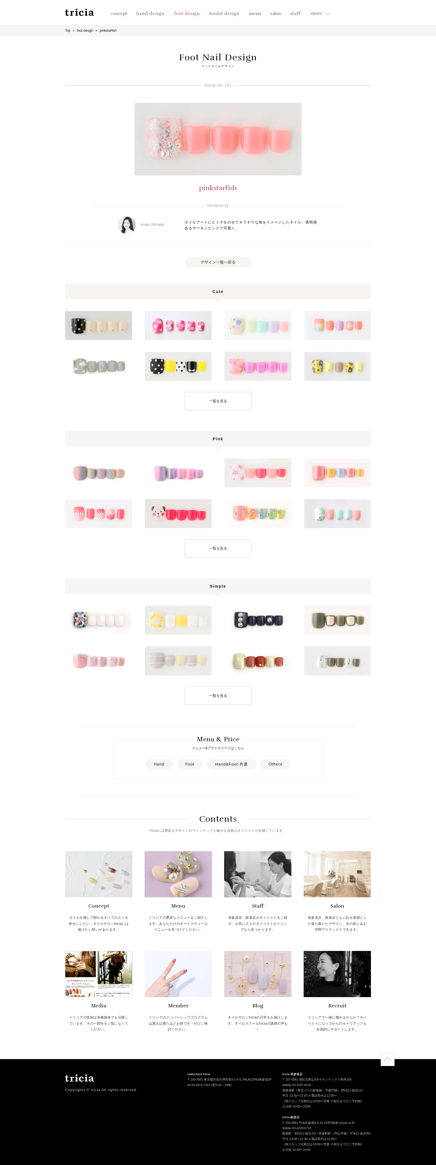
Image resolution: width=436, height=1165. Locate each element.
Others (275, 764)
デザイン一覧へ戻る (218, 262)
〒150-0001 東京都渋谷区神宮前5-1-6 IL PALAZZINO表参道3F (229, 1080)
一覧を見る (218, 401)
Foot (189, 764)
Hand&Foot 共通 (231, 764)
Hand (159, 764)
